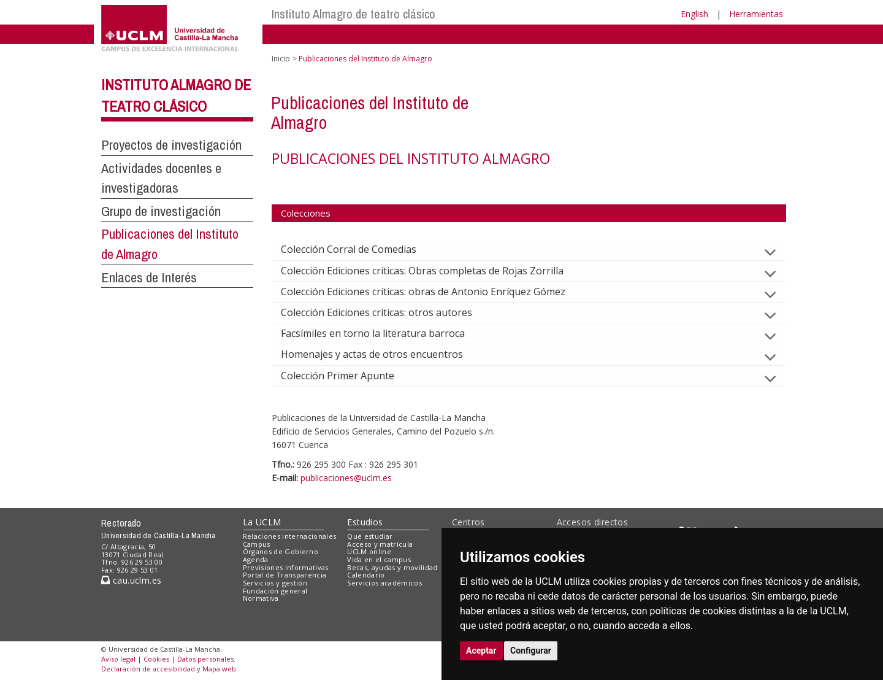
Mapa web (219, 668)
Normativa (261, 598)
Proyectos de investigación (171, 145)
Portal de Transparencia (285, 574)
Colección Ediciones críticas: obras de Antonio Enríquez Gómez (433, 291)
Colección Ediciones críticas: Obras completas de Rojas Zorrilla (432, 270)
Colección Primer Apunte (347, 375)
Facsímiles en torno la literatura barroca (382, 333)
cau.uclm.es (131, 580)
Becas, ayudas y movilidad (392, 567)
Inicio (281, 58)
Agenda (256, 559)
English (694, 14)
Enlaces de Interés (149, 277)
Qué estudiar (369, 536)
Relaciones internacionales (290, 536)
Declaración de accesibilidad (148, 668)
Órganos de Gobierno (280, 551)
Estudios (365, 522)
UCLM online (369, 551)
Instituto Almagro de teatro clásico (353, 14)
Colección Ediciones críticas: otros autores (386, 312)
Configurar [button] (530, 650)
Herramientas (756, 14)
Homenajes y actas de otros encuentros (382, 354)
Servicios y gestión (275, 582)
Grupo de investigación (161, 211)
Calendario (365, 574)
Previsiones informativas (286, 567)
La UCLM (262, 522)
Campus (256, 544)
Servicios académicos (384, 582)
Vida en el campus (379, 559)
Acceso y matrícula (380, 544)
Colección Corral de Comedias (358, 249)
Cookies (156, 658)
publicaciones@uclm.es (346, 478)
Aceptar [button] (481, 650)
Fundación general (275, 590)
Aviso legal (118, 658)
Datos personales (205, 658)
